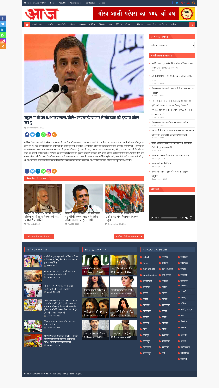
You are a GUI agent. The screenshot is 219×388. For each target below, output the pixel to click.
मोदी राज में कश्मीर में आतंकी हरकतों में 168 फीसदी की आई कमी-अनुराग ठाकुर (41, 236)
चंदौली (183, 291)
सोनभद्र (184, 327)
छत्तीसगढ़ (147, 347)
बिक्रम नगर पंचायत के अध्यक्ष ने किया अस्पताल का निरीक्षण (173, 90)
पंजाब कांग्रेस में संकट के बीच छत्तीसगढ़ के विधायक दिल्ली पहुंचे (122, 217)
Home (52, 3)
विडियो (119, 24)
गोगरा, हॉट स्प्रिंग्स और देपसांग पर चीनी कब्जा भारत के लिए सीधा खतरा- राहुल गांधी (82, 217)
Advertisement (76, 3)
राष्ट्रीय (50, 24)
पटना (164, 293)
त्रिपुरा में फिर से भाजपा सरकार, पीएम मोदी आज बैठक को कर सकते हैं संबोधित (42, 217)
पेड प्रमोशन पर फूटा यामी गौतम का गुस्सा (105, 268)
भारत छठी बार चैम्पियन (161, 163)
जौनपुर (183, 297)
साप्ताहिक (185, 353)
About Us (62, 3)
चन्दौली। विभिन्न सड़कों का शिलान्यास (130, 236)
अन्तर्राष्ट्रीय (61, 24)
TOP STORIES (149, 269)
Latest (146, 257)
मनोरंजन (163, 24)
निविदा (165, 281)
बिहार (164, 329)
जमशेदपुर (147, 353)
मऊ (182, 315)
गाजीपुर (146, 335)
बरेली (164, 317)
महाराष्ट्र (165, 347)
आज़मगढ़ (184, 285)
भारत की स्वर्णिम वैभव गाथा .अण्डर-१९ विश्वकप (171, 155)
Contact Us (90, 3)
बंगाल (164, 311)
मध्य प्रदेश (166, 335)
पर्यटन (173, 24)
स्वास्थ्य (82, 24)
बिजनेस (102, 24)
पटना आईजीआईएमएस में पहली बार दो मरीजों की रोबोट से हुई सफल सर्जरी (172, 145)
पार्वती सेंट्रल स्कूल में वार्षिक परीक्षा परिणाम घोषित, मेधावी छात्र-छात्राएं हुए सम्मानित (172, 65)
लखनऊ (184, 275)
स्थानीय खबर (37, 24)
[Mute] (186, 217)
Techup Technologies (71, 373)
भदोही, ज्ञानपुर (186, 309)
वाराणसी (184, 281)
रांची (163, 353)
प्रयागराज (166, 305)
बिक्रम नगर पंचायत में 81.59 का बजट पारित (170, 122)
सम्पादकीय (151, 24)
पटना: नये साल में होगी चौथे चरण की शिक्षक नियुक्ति (170, 174)
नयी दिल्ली (166, 275)
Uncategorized (150, 275)
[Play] (152, 217)
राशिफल (139, 24)
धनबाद (165, 263)
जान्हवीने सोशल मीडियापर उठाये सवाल (131, 312)
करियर (92, 24)
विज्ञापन (128, 24)
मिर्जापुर (184, 321)
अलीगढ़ (146, 287)
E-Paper (102, 3)
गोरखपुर (146, 341)
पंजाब (164, 287)
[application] (172, 208)
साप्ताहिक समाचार (96, 249)
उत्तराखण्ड (147, 311)
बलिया (183, 303)
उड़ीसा (145, 299)
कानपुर (146, 323)
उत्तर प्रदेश (147, 305)
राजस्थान (184, 257)
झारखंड (165, 257)
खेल (110, 24)
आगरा (145, 293)
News (145, 263)
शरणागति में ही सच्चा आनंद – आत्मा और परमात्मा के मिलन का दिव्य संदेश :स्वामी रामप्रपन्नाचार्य (173, 132)
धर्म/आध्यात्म (167, 269)
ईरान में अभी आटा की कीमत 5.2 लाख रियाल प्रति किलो (172, 78)
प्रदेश (72, 24)
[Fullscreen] (191, 217)
